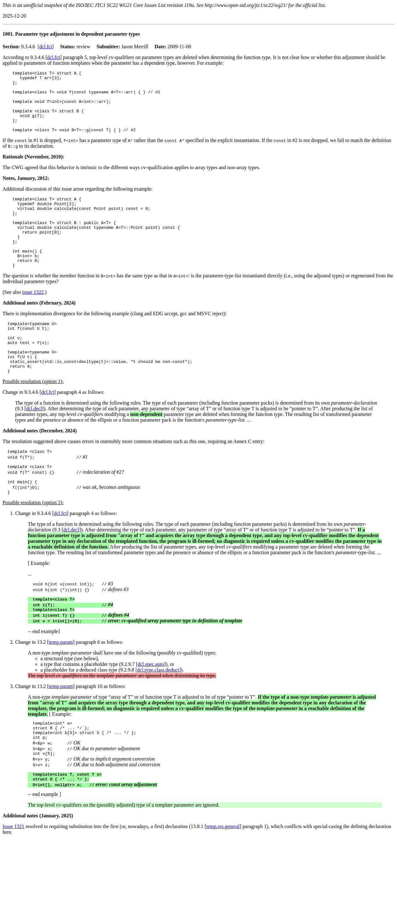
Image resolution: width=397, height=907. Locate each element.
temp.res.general (223, 879)
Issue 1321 (13, 879)
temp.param (61, 687)
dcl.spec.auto (151, 709)
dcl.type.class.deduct (158, 715)
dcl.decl (34, 445)
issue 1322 (33, 318)
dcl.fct (45, 46)
